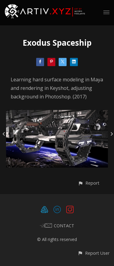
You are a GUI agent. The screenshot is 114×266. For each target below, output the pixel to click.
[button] (88, 183)
